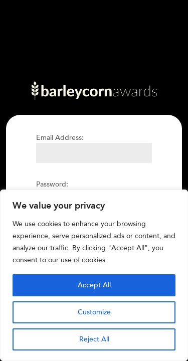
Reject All (94, 339)
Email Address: (60, 137)
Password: (52, 184)
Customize (94, 312)
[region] (94, 275)
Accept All (94, 285)
